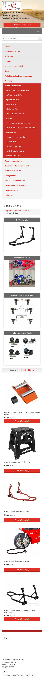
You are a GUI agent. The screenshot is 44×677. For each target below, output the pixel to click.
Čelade (7, 47)
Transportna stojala (14, 146)
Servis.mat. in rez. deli (13, 171)
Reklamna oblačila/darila (14, 161)
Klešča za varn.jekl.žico (14, 95)
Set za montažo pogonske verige (18, 123)
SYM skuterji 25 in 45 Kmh (15, 181)
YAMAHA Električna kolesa (15, 185)
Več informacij (22, 421)
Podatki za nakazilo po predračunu (18, 76)
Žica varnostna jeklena (14, 156)
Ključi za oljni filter (12, 100)
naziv (24, 370)
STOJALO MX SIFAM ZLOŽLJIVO (17, 462)
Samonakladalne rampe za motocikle (19, 166)
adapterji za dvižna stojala (16, 137)
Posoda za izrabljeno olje (15, 114)
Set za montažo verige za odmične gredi (20, 128)
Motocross (9, 56)
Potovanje (9, 81)
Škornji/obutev (10, 176)
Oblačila (8, 61)
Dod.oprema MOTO (12, 51)
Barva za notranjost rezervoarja (17, 90)
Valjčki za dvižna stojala (15, 151)
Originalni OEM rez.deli (14, 66)
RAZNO (9, 118)
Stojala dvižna (11, 132)
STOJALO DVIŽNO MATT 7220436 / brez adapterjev (19, 611)
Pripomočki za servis (13, 86)
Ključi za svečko (12, 109)
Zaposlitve (9, 195)
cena (31, 370)
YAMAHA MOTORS (12, 190)
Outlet (7, 71)
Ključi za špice (11, 104)
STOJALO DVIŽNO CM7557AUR (16, 561)
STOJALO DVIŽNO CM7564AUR (16, 512)
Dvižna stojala (12, 142)
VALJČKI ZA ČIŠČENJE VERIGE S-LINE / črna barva (22, 413)
